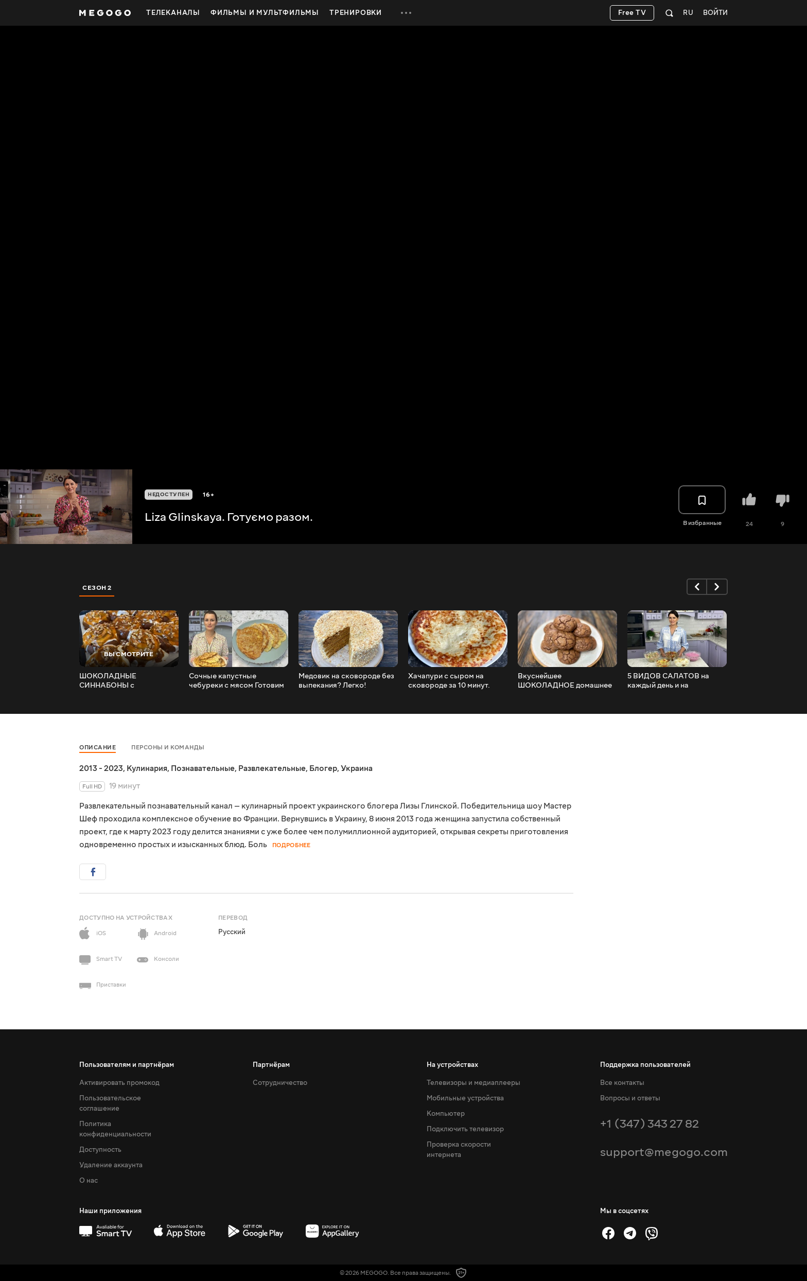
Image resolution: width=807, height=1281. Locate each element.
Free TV (632, 12)
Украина (357, 768)
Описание (97, 747)
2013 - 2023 (101, 768)
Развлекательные (272, 768)
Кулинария (147, 768)
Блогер (323, 768)
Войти (715, 13)
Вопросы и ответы (630, 1098)
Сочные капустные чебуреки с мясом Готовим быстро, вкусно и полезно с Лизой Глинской (238, 681)
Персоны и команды (168, 747)
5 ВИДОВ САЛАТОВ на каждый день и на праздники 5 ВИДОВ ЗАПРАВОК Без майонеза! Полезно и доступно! (674, 681)
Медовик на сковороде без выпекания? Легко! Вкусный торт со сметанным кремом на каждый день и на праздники (346, 681)
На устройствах (452, 1064)
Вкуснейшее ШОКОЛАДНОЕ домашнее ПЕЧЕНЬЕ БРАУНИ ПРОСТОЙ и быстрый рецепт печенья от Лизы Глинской (565, 681)
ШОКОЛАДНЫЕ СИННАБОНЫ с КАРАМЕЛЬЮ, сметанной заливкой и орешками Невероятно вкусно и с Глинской (124, 681)
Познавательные (203, 768)
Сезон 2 (97, 588)
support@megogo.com (664, 1152)
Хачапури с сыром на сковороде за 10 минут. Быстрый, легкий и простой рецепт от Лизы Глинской (456, 681)
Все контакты (622, 1082)
